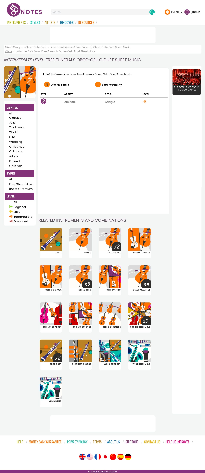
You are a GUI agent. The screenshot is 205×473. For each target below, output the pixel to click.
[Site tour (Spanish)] (120, 456)
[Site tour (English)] (82, 456)
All (10, 113)
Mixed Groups (13, 47)
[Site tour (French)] (97, 456)
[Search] (152, 12)
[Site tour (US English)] (90, 456)
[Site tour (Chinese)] (112, 456)
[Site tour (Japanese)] (105, 456)
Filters (60, 84)
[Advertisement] (102, 34)
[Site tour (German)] (128, 456)
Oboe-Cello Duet (35, 47)
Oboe (8, 51)
